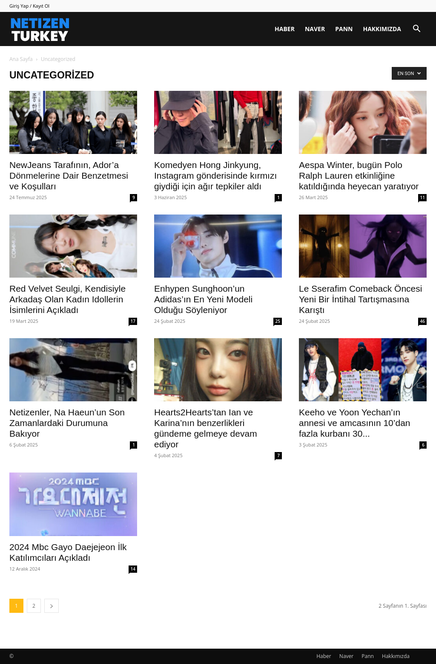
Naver (315, 29)
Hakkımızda (382, 29)
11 (422, 197)
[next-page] (51, 606)
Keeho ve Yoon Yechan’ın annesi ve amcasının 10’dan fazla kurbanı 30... (354, 422)
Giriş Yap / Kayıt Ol (29, 6)
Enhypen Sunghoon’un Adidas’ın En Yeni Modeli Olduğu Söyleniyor (203, 299)
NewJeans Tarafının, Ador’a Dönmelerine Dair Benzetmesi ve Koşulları (68, 175)
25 (277, 321)
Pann (344, 29)
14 (133, 569)
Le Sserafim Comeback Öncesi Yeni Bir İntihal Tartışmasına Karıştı (360, 299)
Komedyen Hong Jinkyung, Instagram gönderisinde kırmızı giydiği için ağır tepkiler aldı (215, 175)
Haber (285, 29)
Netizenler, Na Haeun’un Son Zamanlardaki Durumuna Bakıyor (67, 422)
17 (133, 321)
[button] (416, 30)
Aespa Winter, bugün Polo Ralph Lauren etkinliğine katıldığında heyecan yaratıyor (359, 175)
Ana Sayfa (21, 59)
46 (422, 321)
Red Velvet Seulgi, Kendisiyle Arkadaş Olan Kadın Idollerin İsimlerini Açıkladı (67, 299)
